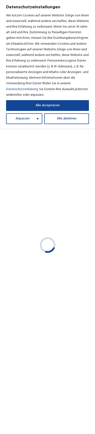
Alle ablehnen (67, 118)
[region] (47, 64)
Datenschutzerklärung (22, 89)
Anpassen (23, 118)
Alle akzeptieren (47, 105)
